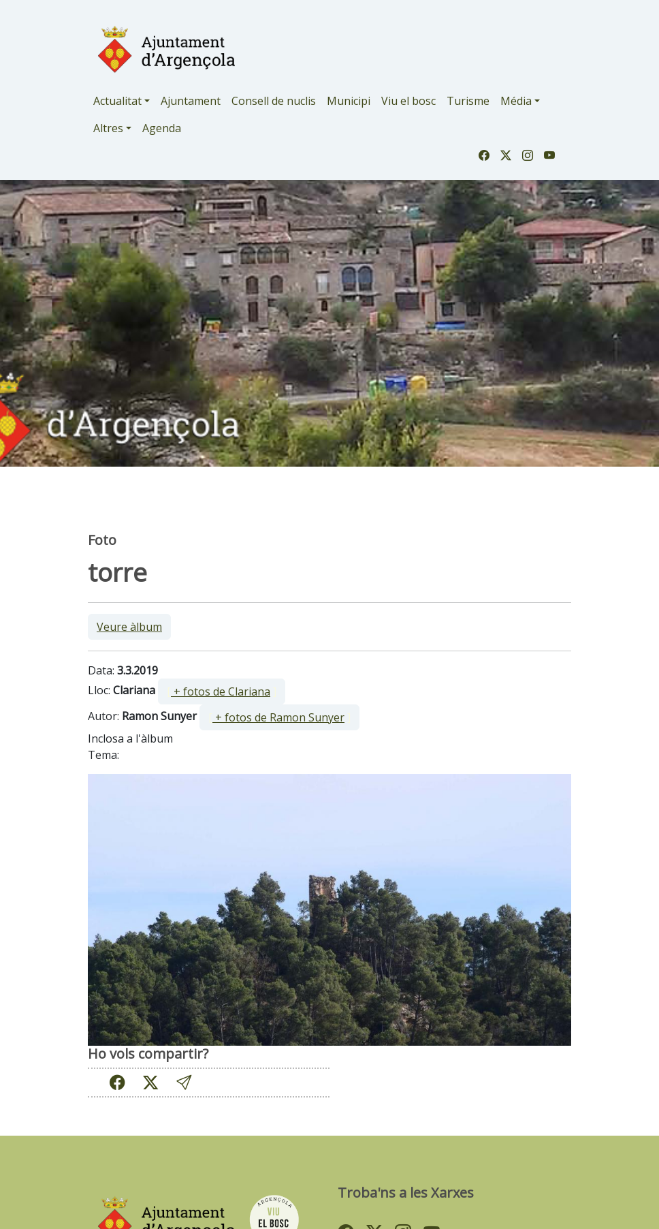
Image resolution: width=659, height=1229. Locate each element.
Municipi (348, 100)
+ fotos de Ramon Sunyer (278, 717)
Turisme (468, 100)
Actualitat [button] (117, 100)
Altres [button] (108, 128)
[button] (183, 1082)
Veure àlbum (129, 626)
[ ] (221, 691)
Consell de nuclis (273, 100)
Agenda (161, 128)
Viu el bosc (408, 100)
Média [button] (516, 100)
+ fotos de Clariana (220, 691)
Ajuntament (191, 100)
